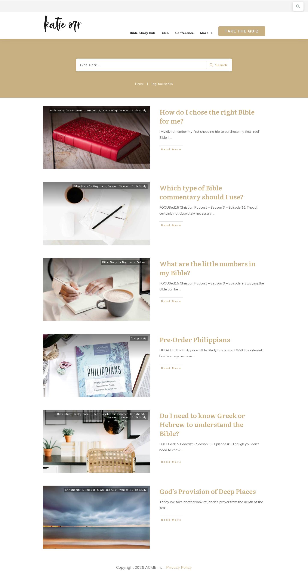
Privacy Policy (179, 567)
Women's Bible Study (133, 110)
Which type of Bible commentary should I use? (202, 192)
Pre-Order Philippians (195, 339)
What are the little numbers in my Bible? (208, 268)
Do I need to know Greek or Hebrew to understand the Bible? (202, 424)
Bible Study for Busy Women (110, 413)
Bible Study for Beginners (66, 110)
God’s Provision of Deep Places (208, 491)
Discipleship (110, 110)
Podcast (113, 186)
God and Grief (109, 489)
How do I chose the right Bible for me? (207, 116)
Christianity (92, 110)
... (171, 137)
